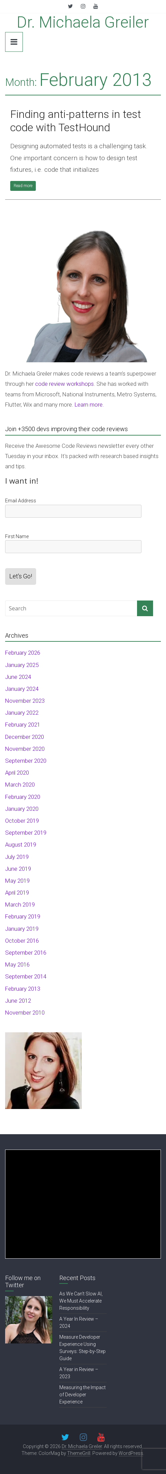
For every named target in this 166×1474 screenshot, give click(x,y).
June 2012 (18, 1000)
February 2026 (22, 652)
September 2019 (25, 832)
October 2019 (22, 820)
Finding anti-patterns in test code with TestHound (75, 121)
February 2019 (22, 916)
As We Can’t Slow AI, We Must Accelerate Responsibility (81, 1301)
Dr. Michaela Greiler (83, 22)
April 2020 (17, 772)
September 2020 (25, 760)
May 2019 (17, 880)
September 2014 (25, 976)
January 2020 (22, 808)
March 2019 (20, 904)
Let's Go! (20, 576)
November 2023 (25, 700)
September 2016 (25, 952)
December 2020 (24, 736)
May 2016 (17, 964)
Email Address (20, 500)
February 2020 (22, 796)
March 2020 (20, 784)
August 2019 (20, 844)
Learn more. (89, 404)
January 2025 (22, 665)
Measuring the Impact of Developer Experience (82, 1394)
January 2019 (22, 928)
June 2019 (18, 868)
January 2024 (22, 688)
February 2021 (22, 724)
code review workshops (64, 383)
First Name (17, 536)
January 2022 (22, 712)
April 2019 (17, 892)
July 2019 (17, 856)
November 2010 (25, 1012)
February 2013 (22, 988)
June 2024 (18, 676)
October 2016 (22, 940)
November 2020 (25, 748)
